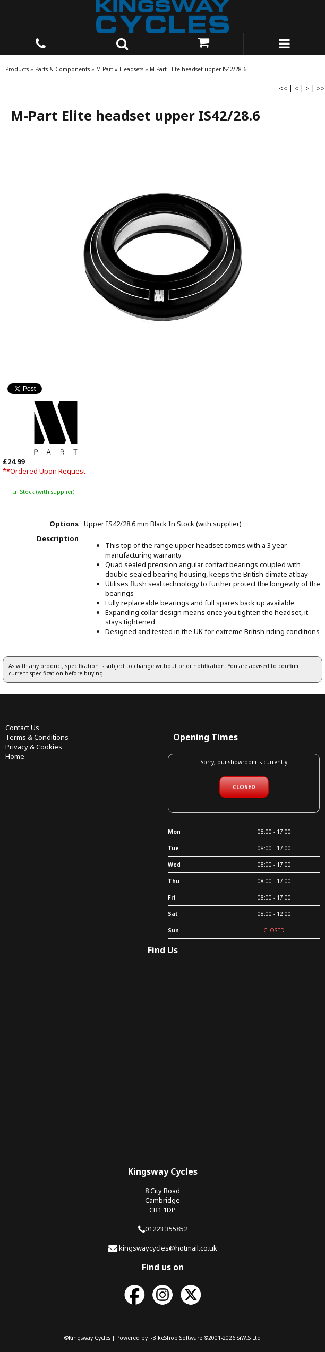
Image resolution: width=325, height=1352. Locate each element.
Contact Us (22, 727)
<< (283, 88)
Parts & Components (62, 69)
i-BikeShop (163, 1337)
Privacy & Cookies (33, 746)
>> (321, 88)
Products (17, 69)
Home (14, 756)
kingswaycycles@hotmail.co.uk (168, 1248)
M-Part (104, 69)
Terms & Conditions (37, 737)
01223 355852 (166, 1229)
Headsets (131, 69)
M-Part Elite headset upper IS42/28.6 (198, 69)
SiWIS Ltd (249, 1337)
